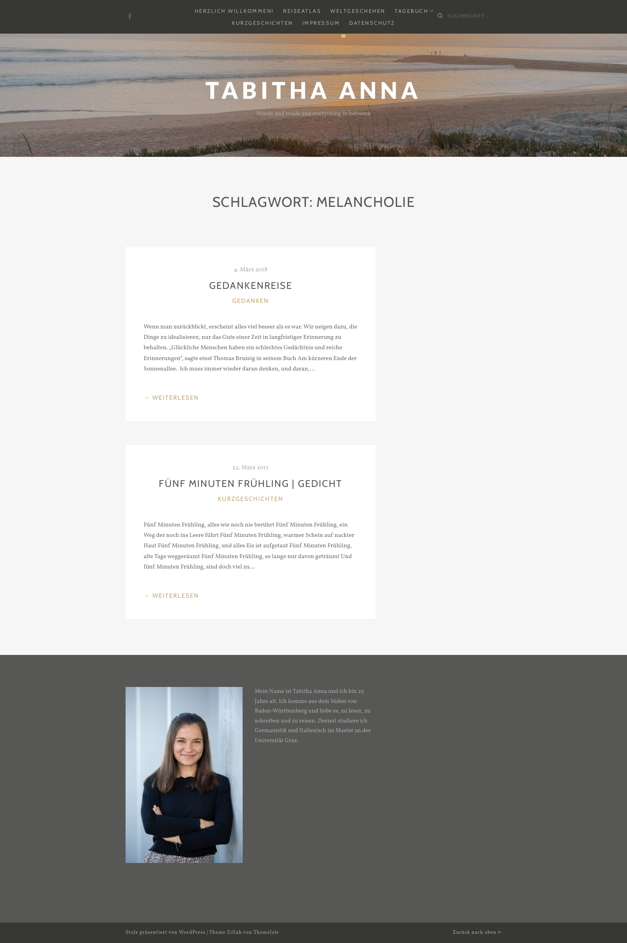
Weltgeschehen (357, 11)
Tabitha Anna (313, 90)
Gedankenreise (250, 285)
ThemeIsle (266, 932)
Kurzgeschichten (262, 23)
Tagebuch (411, 11)
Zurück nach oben (477, 932)
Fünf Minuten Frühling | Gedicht (250, 483)
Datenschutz (372, 23)
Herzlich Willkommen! (234, 11)
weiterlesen (171, 396)
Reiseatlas (302, 11)
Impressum (321, 23)
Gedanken (250, 300)
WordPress (192, 932)
